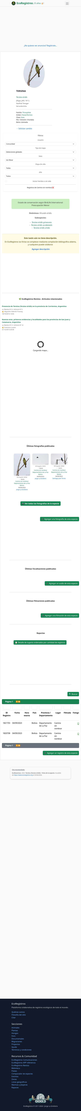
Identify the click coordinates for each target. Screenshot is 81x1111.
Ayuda (14, 1047)
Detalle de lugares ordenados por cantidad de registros (40, 642)
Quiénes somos (18, 1012)
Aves (23, 117)
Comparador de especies (22, 1073)
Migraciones (17, 1041)
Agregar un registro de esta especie (60, 753)
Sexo (40, 156)
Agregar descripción (40, 249)
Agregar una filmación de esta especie (60, 615)
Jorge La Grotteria (22, 490)
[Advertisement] (40, 25)
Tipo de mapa (40, 148)
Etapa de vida (40, 164)
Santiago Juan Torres (59, 478)
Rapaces (15, 1087)
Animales (15, 1027)
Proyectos (16, 1044)
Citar (14, 1017)
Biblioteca (16, 1068)
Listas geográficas (19, 1082)
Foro (13, 1036)
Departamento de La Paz (22, 483)
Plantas (15, 1030)
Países (14, 1071)
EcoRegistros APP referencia (23, 1062)
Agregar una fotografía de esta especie (60, 519)
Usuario (40, 140)
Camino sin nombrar (22, 481)
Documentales (18, 1038)
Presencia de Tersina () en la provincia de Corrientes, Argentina (34, 306)
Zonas (14, 1079)
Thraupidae (26, 112)
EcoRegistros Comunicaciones (24, 1060)
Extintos (15, 1076)
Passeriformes (27, 115)
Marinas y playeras (19, 1084)
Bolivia (22, 485)
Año (40, 172)
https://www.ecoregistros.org (23, 775)
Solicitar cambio (24, 128)
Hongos (15, 1033)
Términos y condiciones (22, 1050)
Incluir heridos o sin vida (42, 181)
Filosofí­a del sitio (19, 1015)
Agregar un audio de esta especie (62, 583)
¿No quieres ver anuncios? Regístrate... (40, 45)
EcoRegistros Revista (20, 1065)
